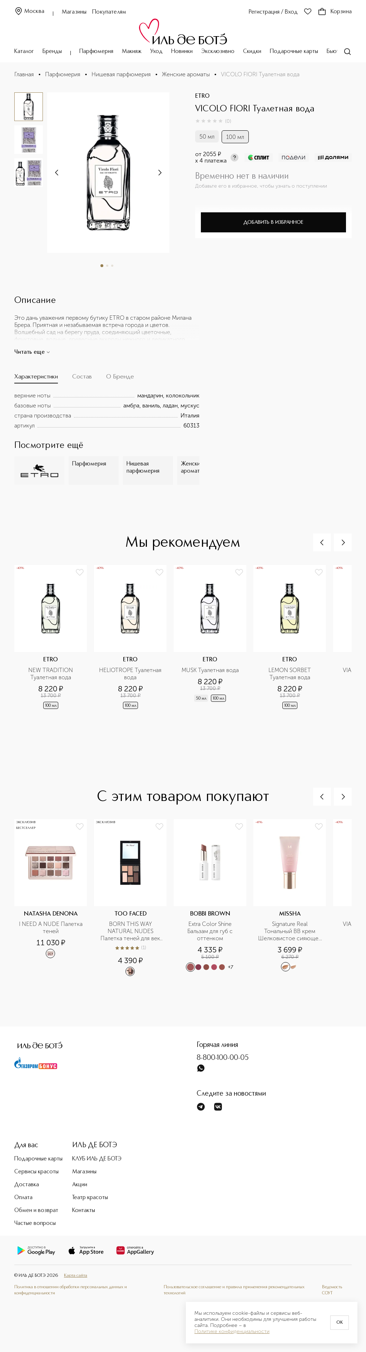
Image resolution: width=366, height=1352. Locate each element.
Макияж (132, 51)
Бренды (52, 51)
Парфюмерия (96, 51)
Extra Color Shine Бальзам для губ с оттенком (210, 931)
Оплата (23, 1198)
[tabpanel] (106, 410)
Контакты (83, 1210)
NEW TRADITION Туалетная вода (51, 674)
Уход (156, 51)
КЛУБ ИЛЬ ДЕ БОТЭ (97, 1159)
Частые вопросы (35, 1223)
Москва (29, 11)
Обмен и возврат (36, 1210)
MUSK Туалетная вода (210, 670)
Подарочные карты (294, 51)
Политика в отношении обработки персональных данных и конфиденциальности (70, 1290)
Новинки (182, 51)
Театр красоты (90, 1198)
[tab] (36, 378)
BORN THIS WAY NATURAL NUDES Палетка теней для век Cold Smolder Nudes (131, 931)
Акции (79, 1185)
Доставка (26, 1185)
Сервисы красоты (36, 1172)
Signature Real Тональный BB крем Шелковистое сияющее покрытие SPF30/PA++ (290, 931)
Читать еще (32, 352)
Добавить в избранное (273, 222)
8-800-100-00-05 (223, 1058)
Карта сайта (75, 1275)
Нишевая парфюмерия (121, 74)
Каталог (24, 51)
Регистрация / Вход (273, 12)
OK (339, 1322)
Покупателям (109, 12)
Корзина (335, 12)
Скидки (252, 51)
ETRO (202, 96)
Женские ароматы (186, 74)
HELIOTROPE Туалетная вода (130, 674)
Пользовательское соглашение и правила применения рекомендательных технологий (234, 1290)
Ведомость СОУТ (332, 1290)
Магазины (74, 12)
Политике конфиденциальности (231, 1331)
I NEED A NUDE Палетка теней (51, 928)
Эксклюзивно (217, 51)
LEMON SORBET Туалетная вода (290, 674)
